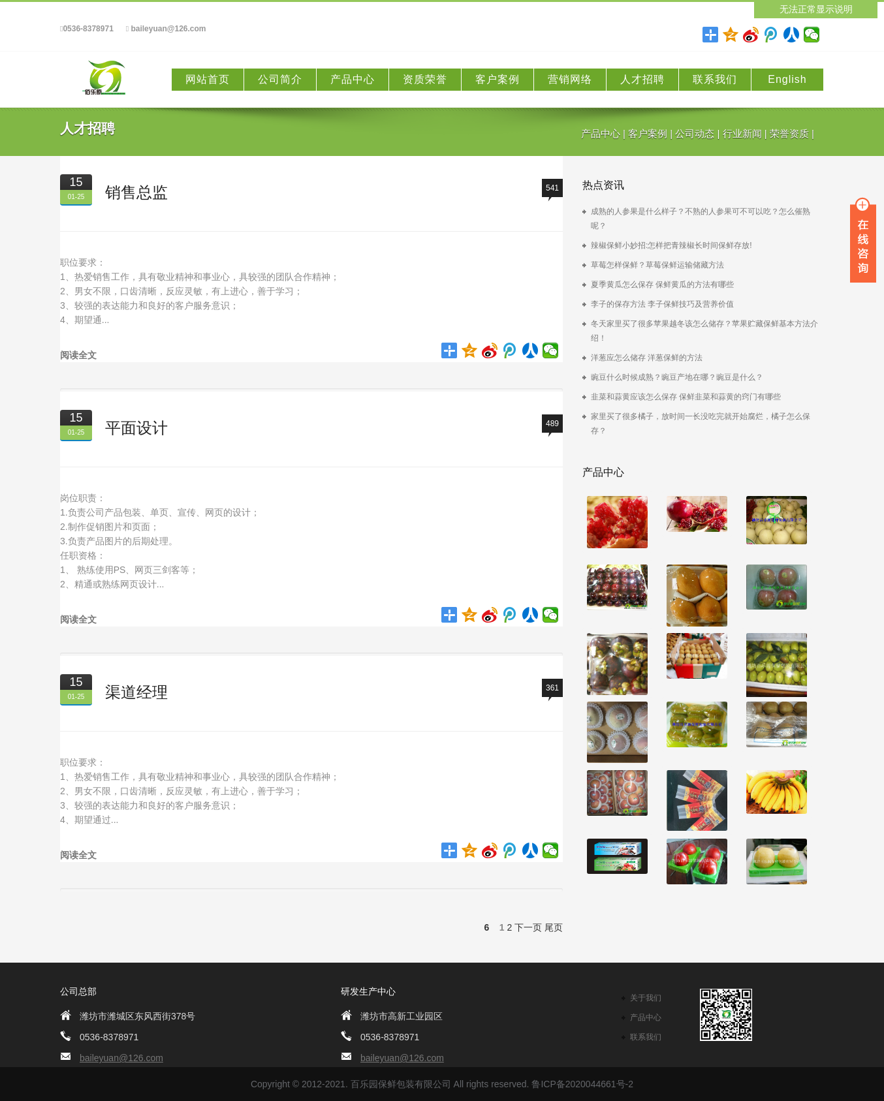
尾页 (554, 927)
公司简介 (280, 79)
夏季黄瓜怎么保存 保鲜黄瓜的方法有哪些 (662, 284)
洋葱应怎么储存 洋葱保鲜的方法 (646, 357)
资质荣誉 (425, 79)
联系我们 (715, 79)
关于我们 (645, 997)
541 (552, 188)
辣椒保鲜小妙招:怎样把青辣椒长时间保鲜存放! (671, 245)
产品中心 (352, 79)
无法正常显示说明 (816, 9)
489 (552, 423)
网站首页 (207, 79)
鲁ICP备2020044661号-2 (582, 1084)
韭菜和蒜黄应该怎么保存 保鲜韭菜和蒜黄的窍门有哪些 (686, 396)
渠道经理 (136, 692)
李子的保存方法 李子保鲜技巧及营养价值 (662, 304)
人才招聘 (642, 79)
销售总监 (136, 192)
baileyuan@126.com (166, 29)
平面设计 (136, 428)
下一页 (528, 927)
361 (552, 687)
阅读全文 (78, 355)
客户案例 (497, 79)
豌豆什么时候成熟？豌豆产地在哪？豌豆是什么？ (677, 377)
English (787, 79)
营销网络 (570, 79)
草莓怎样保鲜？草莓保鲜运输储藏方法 (657, 265)
